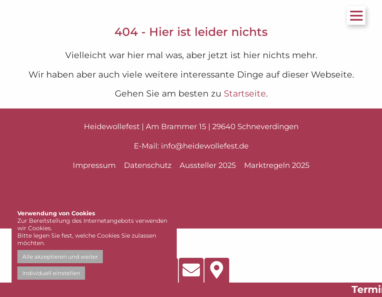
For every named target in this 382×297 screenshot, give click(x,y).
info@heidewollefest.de (205, 146)
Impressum (94, 165)
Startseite (245, 93)
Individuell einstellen (51, 273)
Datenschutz (147, 165)
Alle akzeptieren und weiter (60, 256)
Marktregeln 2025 (276, 165)
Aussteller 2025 (208, 165)
